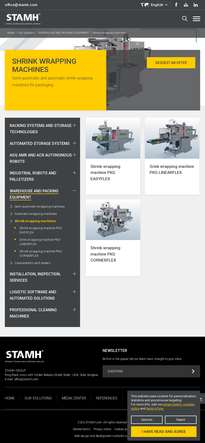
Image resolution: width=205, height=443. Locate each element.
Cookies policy (123, 429)
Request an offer (171, 63)
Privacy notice (102, 429)
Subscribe (151, 371)
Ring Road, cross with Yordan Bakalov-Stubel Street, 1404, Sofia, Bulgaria (51, 375)
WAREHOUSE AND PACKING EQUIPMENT (64, 32)
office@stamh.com (21, 5)
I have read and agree (164, 431)
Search (185, 18)
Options (146, 419)
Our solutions (26, 32)
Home (10, 32)
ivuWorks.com (121, 436)
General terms (81, 429)
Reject (180, 419)
